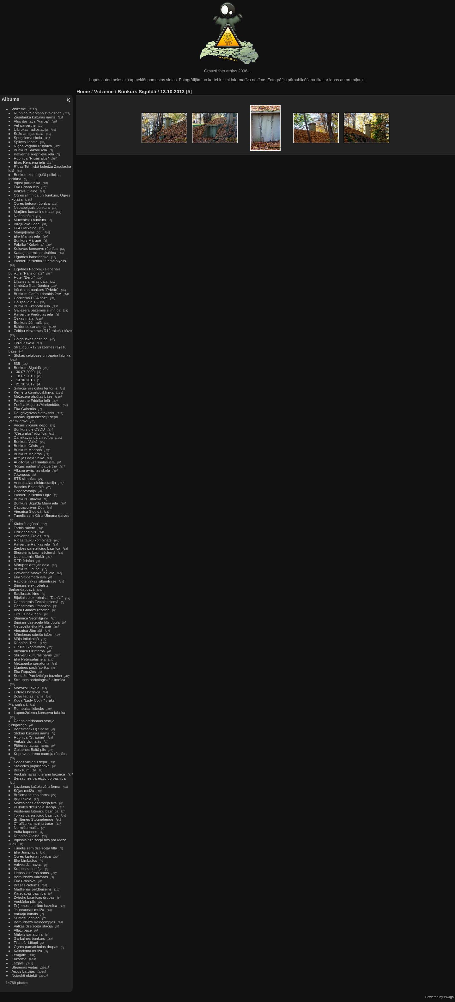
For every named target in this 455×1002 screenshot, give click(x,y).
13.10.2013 (25, 380)
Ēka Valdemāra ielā (30, 577)
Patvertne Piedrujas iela (33, 314)
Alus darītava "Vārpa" (32, 121)
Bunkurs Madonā (28, 450)
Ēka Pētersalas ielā (30, 659)
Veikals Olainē (26, 191)
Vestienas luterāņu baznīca (36, 811)
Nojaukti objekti (24, 975)
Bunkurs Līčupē (27, 569)
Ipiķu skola (23, 799)
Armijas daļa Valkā (29, 458)
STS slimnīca (25, 478)
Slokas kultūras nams (31, 733)
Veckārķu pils (25, 901)
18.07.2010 (25, 376)
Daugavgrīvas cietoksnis (34, 413)
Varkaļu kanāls (26, 914)
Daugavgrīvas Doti (29, 507)
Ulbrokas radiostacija (31, 129)
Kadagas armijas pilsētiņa (35, 253)
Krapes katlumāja (28, 868)
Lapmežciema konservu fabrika (39, 712)
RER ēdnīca (24, 560)
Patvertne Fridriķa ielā (32, 400)
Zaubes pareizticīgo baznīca (37, 548)
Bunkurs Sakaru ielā (30, 150)
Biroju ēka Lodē (27, 224)
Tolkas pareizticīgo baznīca (36, 815)
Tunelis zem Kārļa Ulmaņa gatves (41, 515)
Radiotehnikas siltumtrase (35, 581)
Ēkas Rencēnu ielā (29, 162)
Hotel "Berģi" (24, 277)
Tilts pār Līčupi (26, 942)
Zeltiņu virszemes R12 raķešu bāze (43, 331)
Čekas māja (23, 318)
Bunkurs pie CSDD (29, 429)
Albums (10, 99)
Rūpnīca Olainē (26, 836)
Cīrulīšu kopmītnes (29, 647)
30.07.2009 (25, 372)
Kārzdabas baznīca (30, 893)
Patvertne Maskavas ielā (34, 573)
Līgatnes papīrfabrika (31, 667)
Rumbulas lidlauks (29, 708)
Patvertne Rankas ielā (32, 544)
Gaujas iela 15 (26, 302)
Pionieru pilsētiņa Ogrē (33, 495)
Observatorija (25, 491)
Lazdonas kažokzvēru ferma (37, 786)
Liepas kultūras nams (31, 873)
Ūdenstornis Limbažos (32, 606)
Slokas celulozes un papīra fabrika (42, 355)
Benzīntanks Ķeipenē (31, 729)
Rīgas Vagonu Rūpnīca (33, 146)
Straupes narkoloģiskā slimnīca (39, 680)
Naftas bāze (24, 216)
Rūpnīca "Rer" (25, 643)
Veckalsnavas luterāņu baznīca (39, 774)
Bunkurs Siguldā (27, 367)
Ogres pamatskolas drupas (36, 947)
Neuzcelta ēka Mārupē (32, 626)
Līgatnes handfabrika (31, 257)
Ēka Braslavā (25, 881)
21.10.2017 (25, 384)
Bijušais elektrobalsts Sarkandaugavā (29, 587)
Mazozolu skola (26, 688)
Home (83, 91)
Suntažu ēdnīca (27, 918)
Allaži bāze (23, 930)
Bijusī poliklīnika (27, 183)
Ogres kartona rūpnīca (32, 856)
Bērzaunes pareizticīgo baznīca (40, 778)
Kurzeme (19, 959)
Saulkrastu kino (26, 593)
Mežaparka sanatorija (32, 663)
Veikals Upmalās (27, 741)
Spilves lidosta (26, 142)
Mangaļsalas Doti (28, 232)
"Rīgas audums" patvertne (35, 466)
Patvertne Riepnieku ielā (34, 154)
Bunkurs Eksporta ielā (32, 306)
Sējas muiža (24, 790)
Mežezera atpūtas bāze (33, 396)
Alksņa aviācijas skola (32, 470)
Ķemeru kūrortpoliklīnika (34, 392)
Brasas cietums (26, 885)
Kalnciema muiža (28, 951)
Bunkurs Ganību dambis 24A (37, 294)
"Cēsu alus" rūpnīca (30, 433)
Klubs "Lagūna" (26, 524)
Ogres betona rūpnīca (32, 203)
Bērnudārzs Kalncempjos (34, 922)
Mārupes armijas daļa (31, 565)
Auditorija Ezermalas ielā (34, 462)
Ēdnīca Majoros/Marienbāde (37, 404)
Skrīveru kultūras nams (33, 655)
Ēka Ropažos (25, 671)
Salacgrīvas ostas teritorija (36, 388)
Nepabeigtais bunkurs (32, 207)
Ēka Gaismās (25, 409)
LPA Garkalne (25, 228)
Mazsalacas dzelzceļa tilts (35, 803)
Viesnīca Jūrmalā (28, 630)
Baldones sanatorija (30, 326)
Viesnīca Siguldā (27, 511)
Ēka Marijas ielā (27, 236)
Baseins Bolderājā (29, 487)
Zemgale (19, 955)
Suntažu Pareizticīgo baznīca (38, 675)
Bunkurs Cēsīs (26, 446)
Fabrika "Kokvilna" (29, 244)
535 (17, 363)
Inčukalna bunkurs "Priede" (36, 289)
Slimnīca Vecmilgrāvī (31, 618)
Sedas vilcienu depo (30, 762)
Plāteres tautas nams (31, 745)
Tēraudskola (24, 343)
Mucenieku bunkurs (30, 220)
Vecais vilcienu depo (31, 425)
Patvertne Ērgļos (27, 536)
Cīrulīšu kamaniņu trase (33, 823)
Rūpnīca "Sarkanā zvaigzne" (37, 113)
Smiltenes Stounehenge (33, 819)
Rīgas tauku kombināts (33, 540)
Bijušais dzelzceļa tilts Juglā (37, 622)
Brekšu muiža (25, 770)
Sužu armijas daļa (29, 133)
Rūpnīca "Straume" (30, 737)
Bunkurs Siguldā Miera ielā (36, 503)
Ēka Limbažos (25, 860)
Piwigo (449, 997)
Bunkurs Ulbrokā (27, 499)
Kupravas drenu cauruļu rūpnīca (40, 754)
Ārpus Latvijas (23, 971)
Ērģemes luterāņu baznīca (35, 905)
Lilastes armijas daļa (31, 281)
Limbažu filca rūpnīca (31, 285)
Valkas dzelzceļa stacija (33, 926)
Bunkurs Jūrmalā (28, 322)
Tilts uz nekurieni (28, 614)
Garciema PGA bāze (31, 298)
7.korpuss (22, 474)
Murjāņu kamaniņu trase (34, 211)
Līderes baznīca (27, 692)
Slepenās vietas (25, 967)
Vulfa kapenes (25, 832)
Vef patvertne (25, 125)
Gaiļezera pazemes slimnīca (37, 310)
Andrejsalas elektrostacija (35, 482)
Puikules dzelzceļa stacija (35, 807)
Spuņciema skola (28, 138)
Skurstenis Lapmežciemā (34, 552)
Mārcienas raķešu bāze (33, 634)
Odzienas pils (25, 532)
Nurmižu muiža (26, 827)
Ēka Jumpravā (26, 852)
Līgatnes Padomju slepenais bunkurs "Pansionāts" (35, 271)
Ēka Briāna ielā (26, 187)
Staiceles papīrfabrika (32, 766)
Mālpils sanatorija (28, 934)
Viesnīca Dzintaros (29, 651)
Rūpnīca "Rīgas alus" (31, 158)
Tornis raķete (24, 528)
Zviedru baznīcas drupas (34, 897)
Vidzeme (19, 109)
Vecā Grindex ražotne (32, 610)
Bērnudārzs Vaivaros (31, 877)
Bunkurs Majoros (28, 454)
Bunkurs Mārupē (27, 240)
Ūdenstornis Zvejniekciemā (36, 602)
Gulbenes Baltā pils (30, 749)
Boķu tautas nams (29, 696)
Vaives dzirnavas (28, 864)
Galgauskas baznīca (31, 339)
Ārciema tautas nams (31, 795)
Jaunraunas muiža (29, 910)
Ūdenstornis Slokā (29, 556)
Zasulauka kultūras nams (34, 117)
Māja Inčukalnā (26, 639)
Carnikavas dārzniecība (33, 437)
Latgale (18, 963)
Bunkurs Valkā (26, 441)
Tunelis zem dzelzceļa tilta (35, 848)
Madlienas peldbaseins (33, 889)
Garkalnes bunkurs (29, 938)
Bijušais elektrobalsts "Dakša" (38, 597)
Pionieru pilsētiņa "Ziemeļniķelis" (40, 261)
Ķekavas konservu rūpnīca (36, 248)
